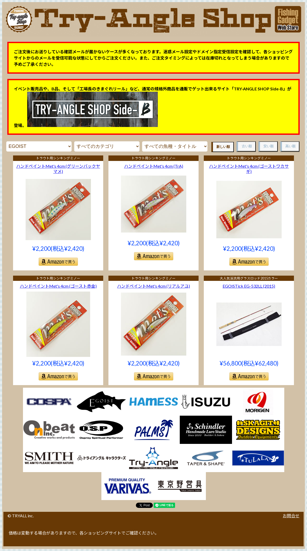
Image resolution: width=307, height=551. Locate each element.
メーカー (39, 146)
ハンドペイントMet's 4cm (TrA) (153, 166)
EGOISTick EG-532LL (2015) (249, 285)
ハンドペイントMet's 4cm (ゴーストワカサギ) (249, 169)
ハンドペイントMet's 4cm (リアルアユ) (153, 285)
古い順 (247, 146)
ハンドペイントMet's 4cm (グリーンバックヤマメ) (58, 169)
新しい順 (223, 147)
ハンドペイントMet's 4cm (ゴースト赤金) (58, 285)
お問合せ (291, 515)
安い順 (268, 146)
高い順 (290, 146)
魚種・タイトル (174, 146)
